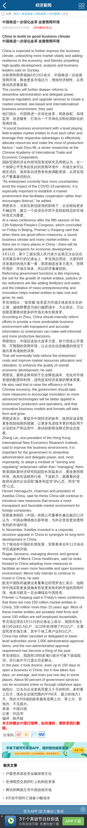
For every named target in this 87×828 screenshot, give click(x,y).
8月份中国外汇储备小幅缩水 (28, 798)
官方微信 (47, 811)
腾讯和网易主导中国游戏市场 (29, 790)
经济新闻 (54, 13)
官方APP (30, 811)
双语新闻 (41, 13)
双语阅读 (27, 13)
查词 (60, 811)
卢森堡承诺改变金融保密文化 (29, 773)
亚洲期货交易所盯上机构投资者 (30, 782)
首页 (16, 13)
